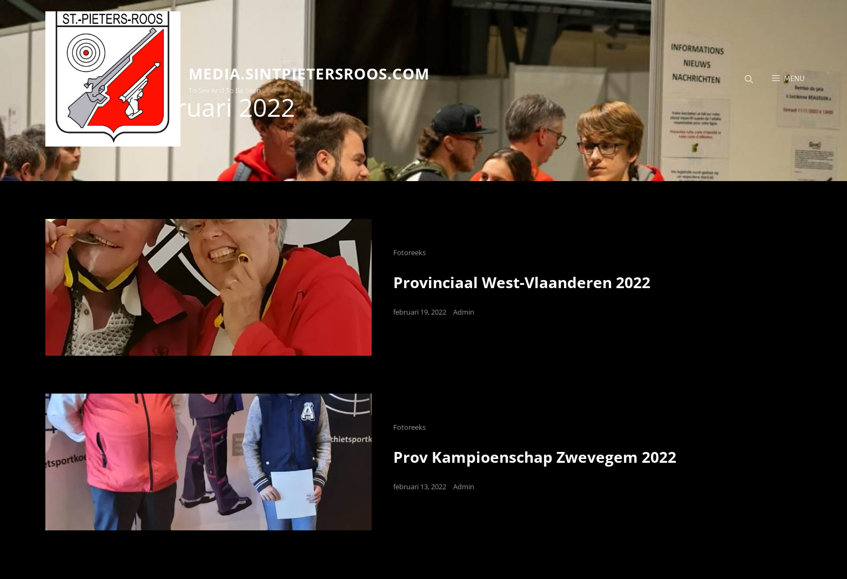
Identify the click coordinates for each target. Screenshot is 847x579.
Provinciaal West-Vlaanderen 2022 (521, 282)
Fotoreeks (409, 252)
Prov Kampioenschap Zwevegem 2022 (534, 457)
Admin (463, 312)
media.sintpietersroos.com (309, 73)
